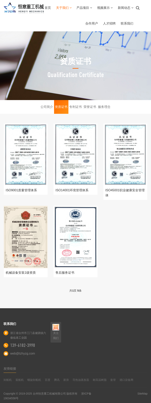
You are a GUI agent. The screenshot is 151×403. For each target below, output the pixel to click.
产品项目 (84, 7)
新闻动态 (125, 7)
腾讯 (57, 379)
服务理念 (104, 106)
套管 (113, 379)
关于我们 (64, 7)
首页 (48, 7)
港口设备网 (126, 379)
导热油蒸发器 (81, 379)
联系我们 (127, 23)
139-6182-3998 (22, 345)
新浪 (66, 379)
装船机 (20, 379)
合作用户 (91, 23)
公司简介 (47, 106)
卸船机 (8, 379)
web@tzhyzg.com (22, 353)
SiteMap (142, 393)
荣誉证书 (90, 106)
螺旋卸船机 (34, 379)
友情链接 (10, 368)
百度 (47, 379)
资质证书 (61, 106)
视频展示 (105, 7)
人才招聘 (109, 23)
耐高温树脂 (100, 379)
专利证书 (75, 106)
